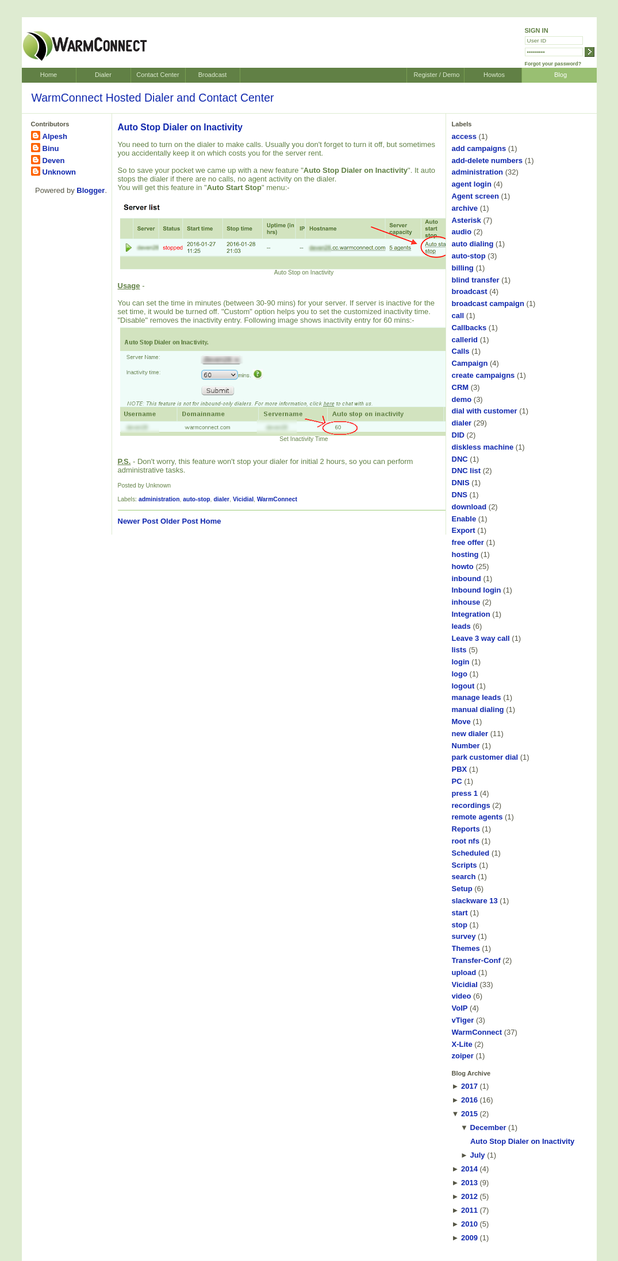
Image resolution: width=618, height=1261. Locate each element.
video (461, 996)
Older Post (179, 521)
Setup (462, 888)
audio (462, 231)
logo (459, 674)
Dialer (103, 74)
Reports (466, 829)
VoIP (460, 1008)
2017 (469, 1086)
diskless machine (483, 447)
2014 (469, 1169)
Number (466, 745)
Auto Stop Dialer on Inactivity (180, 127)
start (460, 912)
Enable (464, 519)
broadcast (470, 291)
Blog (560, 74)
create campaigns (483, 375)
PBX (459, 769)
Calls (461, 351)
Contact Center (157, 74)
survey (464, 936)
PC (457, 781)
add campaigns (479, 148)
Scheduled (471, 853)
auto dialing (473, 243)
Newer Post (138, 521)
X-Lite (462, 1044)
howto (463, 566)
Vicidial (243, 499)
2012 (469, 1196)
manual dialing (478, 709)
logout (463, 686)
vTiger (463, 1020)
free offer (468, 542)
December (488, 1127)
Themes (466, 948)
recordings (471, 805)
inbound (466, 578)
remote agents (477, 817)
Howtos (494, 74)
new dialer (470, 733)
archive (465, 208)
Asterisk (466, 220)
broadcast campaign (488, 303)
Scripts (464, 865)
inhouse (466, 602)
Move (461, 721)
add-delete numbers (487, 160)
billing (463, 268)
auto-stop (196, 499)
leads (461, 626)
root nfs (465, 841)
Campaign (470, 363)
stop (459, 924)
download (469, 506)
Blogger (90, 190)
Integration (471, 614)
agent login (472, 184)
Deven (54, 160)
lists (459, 649)
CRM (460, 387)
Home (48, 74)
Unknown (59, 172)
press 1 (465, 793)
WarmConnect (277, 499)
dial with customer (484, 411)
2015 (469, 1113)
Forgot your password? (553, 64)
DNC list (466, 470)
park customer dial (485, 757)
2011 (469, 1210)
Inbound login (476, 590)
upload (464, 972)
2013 (469, 1182)
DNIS (461, 482)
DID (458, 435)
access (464, 136)
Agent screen (475, 196)
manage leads (476, 697)
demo (462, 399)
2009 (469, 1237)
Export (463, 530)
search (464, 876)
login (461, 661)
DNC (460, 459)
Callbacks (469, 327)
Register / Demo (437, 74)
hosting (465, 554)
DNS (459, 494)
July (477, 1155)
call (458, 315)
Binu (51, 148)
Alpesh (55, 136)
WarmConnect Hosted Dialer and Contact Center (153, 97)
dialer (221, 499)
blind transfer (476, 280)
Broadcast (212, 74)
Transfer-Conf (476, 960)
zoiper (463, 1055)
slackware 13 (475, 900)
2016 (469, 1100)
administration (159, 499)
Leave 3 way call (481, 638)
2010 (469, 1224)
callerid (465, 339)
